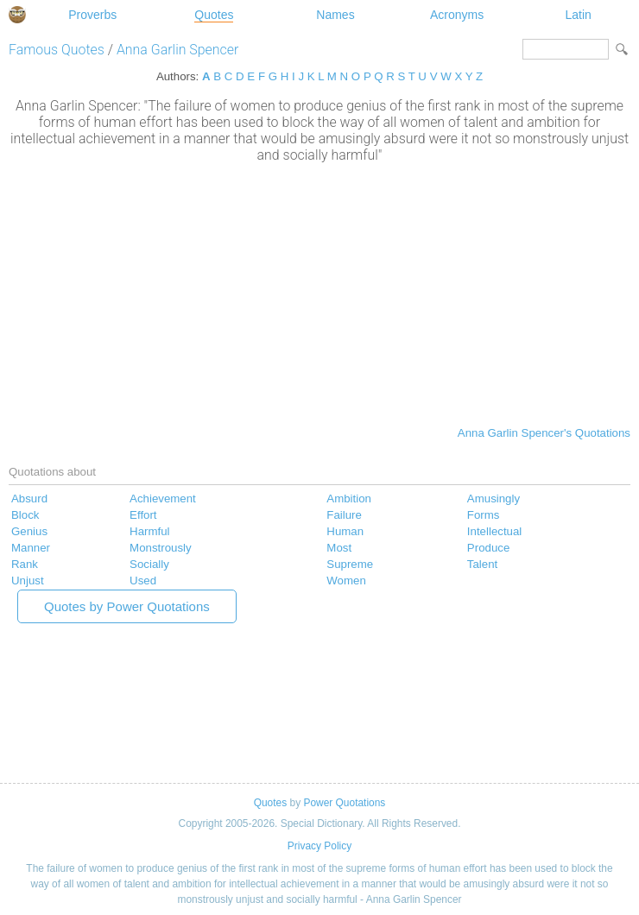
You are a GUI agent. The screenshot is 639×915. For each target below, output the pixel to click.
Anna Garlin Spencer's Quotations (544, 432)
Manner (30, 547)
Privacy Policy (319, 846)
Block (25, 514)
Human (345, 531)
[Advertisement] (319, 292)
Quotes (213, 15)
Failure (344, 514)
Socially (149, 564)
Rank (24, 564)
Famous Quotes (56, 49)
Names (335, 15)
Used (143, 580)
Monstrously (161, 547)
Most (338, 547)
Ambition (348, 498)
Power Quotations (344, 803)
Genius (29, 531)
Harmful (149, 531)
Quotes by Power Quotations (127, 606)
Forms (483, 514)
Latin (578, 15)
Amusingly (493, 498)
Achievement (163, 498)
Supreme (349, 564)
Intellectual (494, 531)
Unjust (27, 580)
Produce (488, 547)
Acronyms (457, 15)
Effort (143, 514)
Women (345, 580)
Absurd (29, 498)
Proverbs (92, 15)
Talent (482, 564)
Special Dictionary (17, 14)
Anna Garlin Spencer (177, 49)
